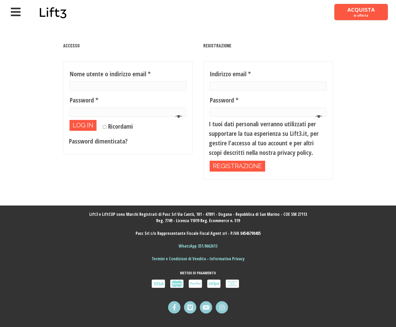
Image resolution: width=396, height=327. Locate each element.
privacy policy (294, 152)
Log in (83, 125)
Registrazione (237, 166)
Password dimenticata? (98, 141)
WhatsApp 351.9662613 (198, 246)
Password (84, 100)
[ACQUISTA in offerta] (361, 12)
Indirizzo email (230, 73)
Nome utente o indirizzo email (110, 73)
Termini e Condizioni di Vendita (179, 259)
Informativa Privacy (227, 259)
